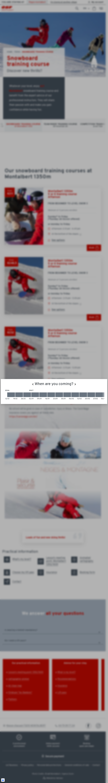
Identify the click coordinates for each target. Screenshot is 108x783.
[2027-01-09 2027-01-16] (43, 394)
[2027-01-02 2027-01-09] (35, 394)
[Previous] (33, 384)
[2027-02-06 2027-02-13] (75, 394)
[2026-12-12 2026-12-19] (11, 394)
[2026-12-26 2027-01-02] (27, 394)
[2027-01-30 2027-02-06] (67, 394)
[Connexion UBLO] (3, 780)
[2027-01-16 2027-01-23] (51, 394)
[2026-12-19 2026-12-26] (19, 394)
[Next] (75, 384)
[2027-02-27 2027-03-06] (99, 394)
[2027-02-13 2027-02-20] (83, 394)
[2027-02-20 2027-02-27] (91, 394)
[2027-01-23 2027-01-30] (59, 394)
